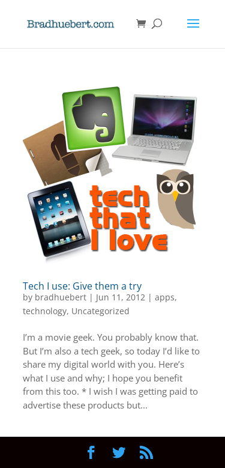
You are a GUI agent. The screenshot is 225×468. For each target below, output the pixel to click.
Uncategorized (100, 311)
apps (165, 297)
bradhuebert (60, 297)
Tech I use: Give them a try (82, 286)
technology (45, 311)
